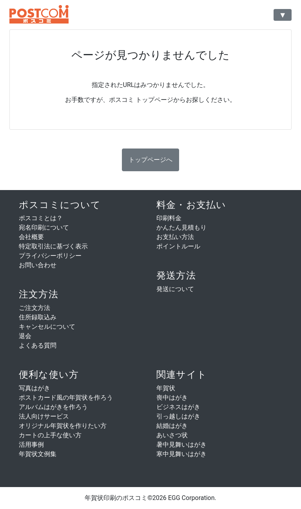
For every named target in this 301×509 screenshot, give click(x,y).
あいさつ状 (172, 435)
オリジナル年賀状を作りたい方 (63, 425)
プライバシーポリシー (50, 255)
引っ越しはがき (178, 416)
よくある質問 (37, 345)
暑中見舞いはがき (181, 444)
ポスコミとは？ (41, 218)
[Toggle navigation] (283, 15)
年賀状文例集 (37, 454)
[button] (150, 160)
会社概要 (31, 237)
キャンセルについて (47, 326)
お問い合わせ (37, 265)
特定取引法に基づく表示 (53, 246)
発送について (175, 289)
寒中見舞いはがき (181, 454)
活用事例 (31, 444)
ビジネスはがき (178, 407)
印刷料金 (168, 218)
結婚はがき (172, 425)
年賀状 (165, 388)
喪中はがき (172, 397)
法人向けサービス (44, 416)
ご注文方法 (34, 308)
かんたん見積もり (181, 227)
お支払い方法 (175, 237)
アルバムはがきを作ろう (53, 407)
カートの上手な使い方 (50, 435)
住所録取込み (37, 317)
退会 (25, 336)
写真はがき (34, 388)
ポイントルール (178, 246)
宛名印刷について (44, 227)
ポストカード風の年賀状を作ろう (66, 397)
